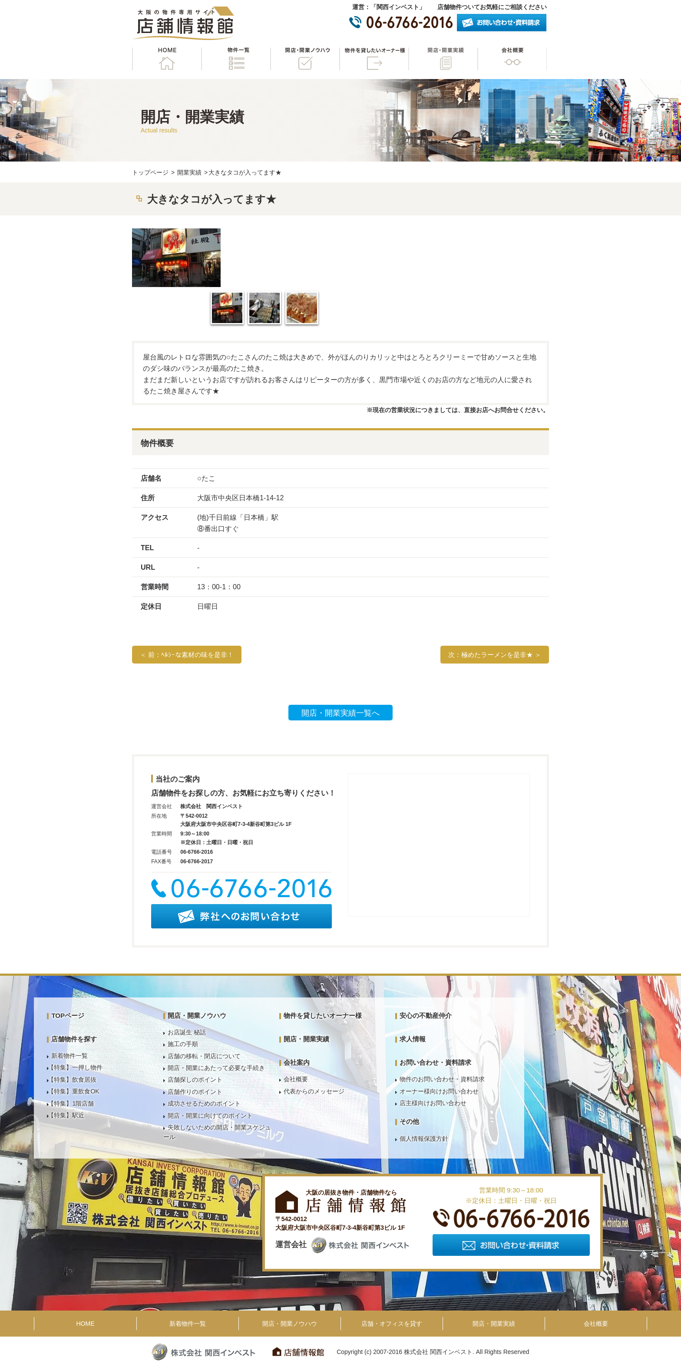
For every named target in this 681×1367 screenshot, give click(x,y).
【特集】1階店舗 (71, 1103)
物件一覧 (236, 58)
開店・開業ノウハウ (305, 58)
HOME (166, 58)
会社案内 (297, 1062)
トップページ (150, 172)
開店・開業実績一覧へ (340, 713)
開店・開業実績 (443, 58)
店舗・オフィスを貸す (391, 1323)
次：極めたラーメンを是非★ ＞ (494, 654)
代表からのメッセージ (314, 1091)
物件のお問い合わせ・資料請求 (442, 1079)
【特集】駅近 (66, 1115)
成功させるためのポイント (204, 1103)
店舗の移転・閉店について (204, 1056)
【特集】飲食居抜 (72, 1079)
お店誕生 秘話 (187, 1032)
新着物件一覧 (69, 1055)
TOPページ (67, 1015)
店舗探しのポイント (195, 1079)
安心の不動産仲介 (426, 1015)
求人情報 (413, 1039)
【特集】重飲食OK (73, 1091)
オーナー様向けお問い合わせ (439, 1091)
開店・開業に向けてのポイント (210, 1115)
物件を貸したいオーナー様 (374, 58)
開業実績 (189, 172)
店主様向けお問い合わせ (433, 1103)
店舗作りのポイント (195, 1091)
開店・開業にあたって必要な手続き (216, 1067)
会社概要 (512, 58)
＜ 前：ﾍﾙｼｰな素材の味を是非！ (187, 654)
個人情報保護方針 (424, 1138)
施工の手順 (183, 1043)
